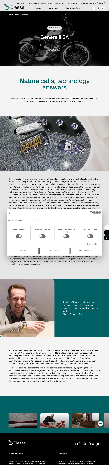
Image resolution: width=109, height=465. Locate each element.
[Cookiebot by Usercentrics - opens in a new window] (91, 212)
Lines (39, 8)
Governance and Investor (51, 3)
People (66, 3)
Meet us (75, 3)
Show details (92, 244)
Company (21, 3)
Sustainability (33, 3)
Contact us (90, 3)
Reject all (23, 251)
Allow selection (54, 251)
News (83, 3)
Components (73, 8)
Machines (55, 8)
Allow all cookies (85, 251)
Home (11, 14)
